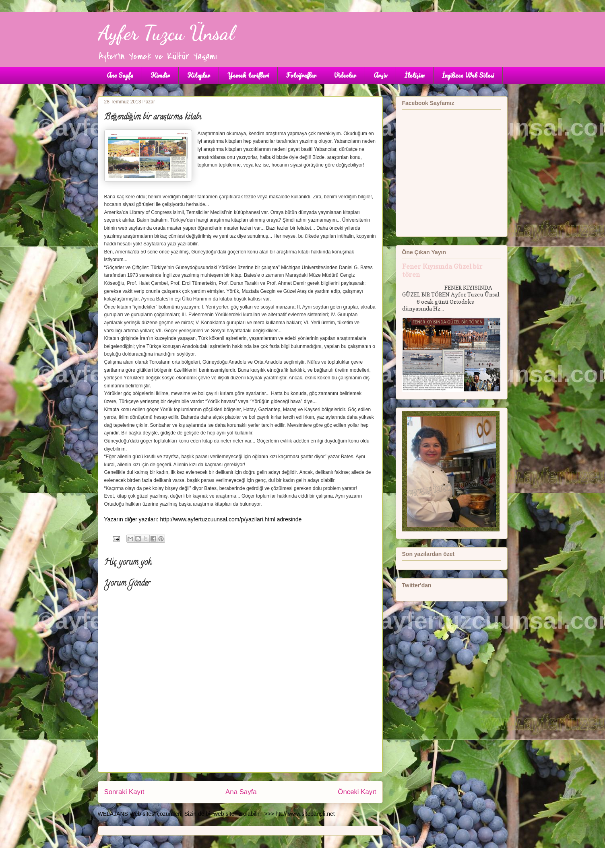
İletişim (415, 75)
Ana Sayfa (120, 75)
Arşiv (380, 75)
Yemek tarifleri (248, 75)
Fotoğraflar (301, 75)
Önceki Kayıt (357, 792)
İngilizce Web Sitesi (468, 75)
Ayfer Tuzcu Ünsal (166, 33)
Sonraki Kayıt (124, 792)
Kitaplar (198, 75)
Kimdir (160, 75)
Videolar (345, 75)
